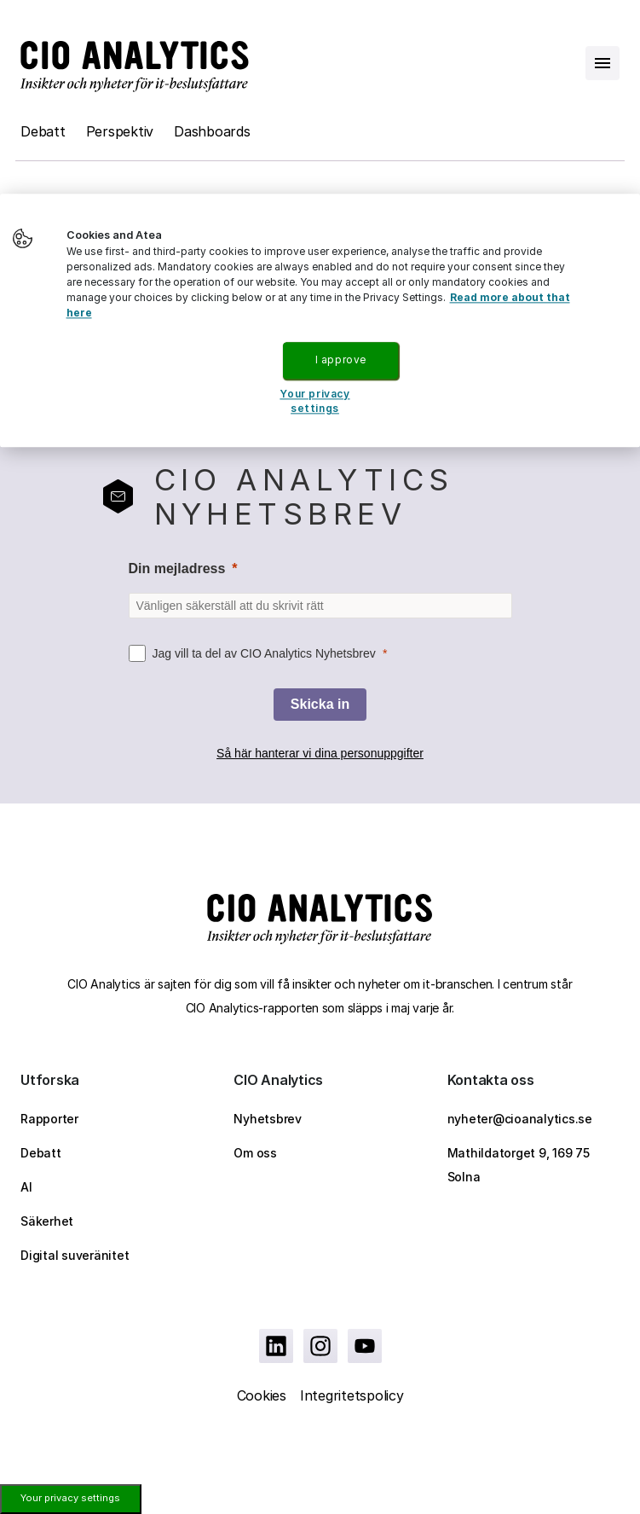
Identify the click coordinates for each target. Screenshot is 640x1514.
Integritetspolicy (352, 1395)
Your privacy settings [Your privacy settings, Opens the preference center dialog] (314, 401)
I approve (340, 359)
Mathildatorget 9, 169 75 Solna (518, 1165)
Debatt (43, 131)
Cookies (261, 1395)
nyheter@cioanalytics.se (519, 1118)
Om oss (255, 1153)
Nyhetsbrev (268, 1118)
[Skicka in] (320, 704)
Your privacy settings (70, 1498)
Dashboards (212, 131)
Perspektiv (120, 131)
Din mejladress (177, 568)
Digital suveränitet (74, 1255)
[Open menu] (602, 63)
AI (26, 1187)
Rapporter (49, 1118)
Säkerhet (46, 1221)
